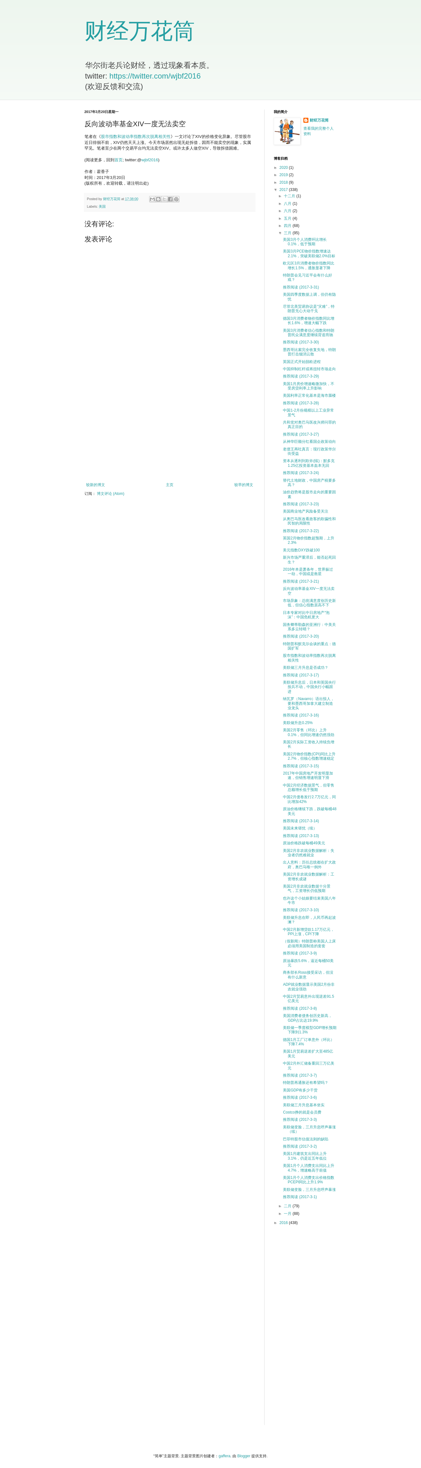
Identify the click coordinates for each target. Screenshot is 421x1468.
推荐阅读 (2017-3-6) (300, 1097)
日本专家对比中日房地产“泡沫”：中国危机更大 (306, 614)
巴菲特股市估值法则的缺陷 (305, 1139)
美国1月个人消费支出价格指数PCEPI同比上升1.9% (308, 1179)
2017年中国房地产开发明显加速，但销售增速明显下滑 (308, 775)
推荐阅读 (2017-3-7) (300, 1075)
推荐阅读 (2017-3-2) (300, 1146)
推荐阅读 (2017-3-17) (301, 675)
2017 (284, 189)
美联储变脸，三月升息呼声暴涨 (309, 1189)
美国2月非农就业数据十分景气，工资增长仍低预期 (306, 888)
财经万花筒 (140, 31)
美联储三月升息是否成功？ (305, 667)
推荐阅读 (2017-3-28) (301, 403)
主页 (169, 485)
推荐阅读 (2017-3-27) (301, 434)
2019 (284, 175)
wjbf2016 (149, 159)
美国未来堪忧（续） (300, 828)
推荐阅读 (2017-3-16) (301, 715)
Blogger (243, 1456)
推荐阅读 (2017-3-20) (301, 636)
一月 (288, 1213)
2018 (284, 182)
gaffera (224, 1456)
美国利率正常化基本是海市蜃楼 (309, 395)
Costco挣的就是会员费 (302, 1112)
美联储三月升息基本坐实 (304, 1105)
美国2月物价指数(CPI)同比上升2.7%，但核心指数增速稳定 (309, 756)
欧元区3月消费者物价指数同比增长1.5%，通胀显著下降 (308, 265)
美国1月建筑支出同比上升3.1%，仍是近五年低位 (305, 1155)
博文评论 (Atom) (110, 493)
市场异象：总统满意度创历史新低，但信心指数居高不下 (309, 602)
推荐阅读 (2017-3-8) (300, 1008)
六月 (288, 211)
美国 (102, 206)
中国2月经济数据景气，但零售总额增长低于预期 (308, 787)
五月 (288, 218)
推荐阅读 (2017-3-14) (301, 821)
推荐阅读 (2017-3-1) (300, 1197)
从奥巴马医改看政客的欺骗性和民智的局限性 (309, 521)
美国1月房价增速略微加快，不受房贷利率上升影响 (308, 386)
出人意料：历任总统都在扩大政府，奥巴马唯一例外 (309, 864)
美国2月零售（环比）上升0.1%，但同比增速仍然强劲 (308, 732)
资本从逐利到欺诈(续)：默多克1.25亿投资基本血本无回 (309, 463)
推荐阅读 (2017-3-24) (301, 473)
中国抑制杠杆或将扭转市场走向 (309, 369)
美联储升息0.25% (298, 723)
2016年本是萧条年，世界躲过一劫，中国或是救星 (308, 571)
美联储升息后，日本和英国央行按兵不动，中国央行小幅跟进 (309, 687)
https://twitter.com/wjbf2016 (155, 76)
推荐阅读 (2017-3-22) (301, 531)
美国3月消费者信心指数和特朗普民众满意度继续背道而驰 (308, 332)
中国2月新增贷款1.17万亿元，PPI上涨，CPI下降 (308, 931)
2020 (284, 167)
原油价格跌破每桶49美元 (304, 843)
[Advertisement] (170, 430)
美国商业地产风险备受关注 (305, 511)
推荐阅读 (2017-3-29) (301, 376)
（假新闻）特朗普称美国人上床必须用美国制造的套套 (309, 943)
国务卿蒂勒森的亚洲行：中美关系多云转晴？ (309, 626)
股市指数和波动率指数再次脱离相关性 (136, 136)
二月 (288, 1206)
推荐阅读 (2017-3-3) (300, 1119)
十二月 (290, 196)
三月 (288, 233)
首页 (118, 159)
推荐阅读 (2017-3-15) (301, 766)
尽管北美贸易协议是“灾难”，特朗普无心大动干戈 (309, 308)
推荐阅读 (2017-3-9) (300, 953)
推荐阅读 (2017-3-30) (301, 342)
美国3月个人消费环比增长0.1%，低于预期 (305, 241)
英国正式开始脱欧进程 (302, 362)
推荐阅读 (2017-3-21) (301, 581)
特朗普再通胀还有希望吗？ (305, 1082)
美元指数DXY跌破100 (301, 550)
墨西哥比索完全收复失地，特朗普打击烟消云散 (309, 352)
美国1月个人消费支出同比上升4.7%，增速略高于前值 (308, 1167)
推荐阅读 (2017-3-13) (301, 836)
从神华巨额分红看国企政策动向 (309, 441)
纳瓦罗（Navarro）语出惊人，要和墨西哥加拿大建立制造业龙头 (308, 703)
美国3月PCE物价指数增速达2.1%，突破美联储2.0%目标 (309, 253)
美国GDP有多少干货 (300, 1090)
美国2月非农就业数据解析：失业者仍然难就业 (308, 852)
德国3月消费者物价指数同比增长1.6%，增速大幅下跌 (308, 320)
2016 (284, 1223)
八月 (288, 203)
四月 (288, 225)
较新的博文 (95, 485)
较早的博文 (243, 485)
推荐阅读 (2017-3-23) (301, 504)
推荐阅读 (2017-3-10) (301, 910)
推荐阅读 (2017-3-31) (301, 287)
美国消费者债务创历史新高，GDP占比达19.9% (307, 1017)
